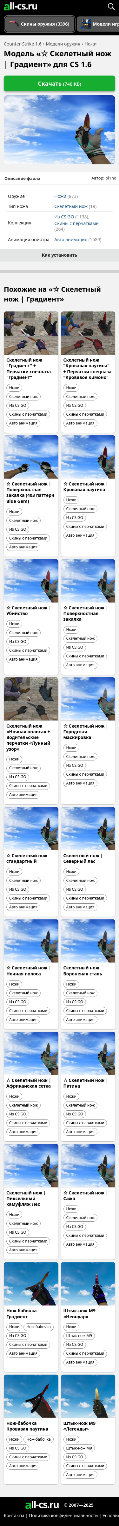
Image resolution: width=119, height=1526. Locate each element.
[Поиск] (111, 6)
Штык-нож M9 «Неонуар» (79, 1313)
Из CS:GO (71, 217)
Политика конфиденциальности (63, 1515)
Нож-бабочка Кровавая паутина (27, 1426)
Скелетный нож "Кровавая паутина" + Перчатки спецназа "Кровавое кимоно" (87, 368)
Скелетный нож (75, 206)
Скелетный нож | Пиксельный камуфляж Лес (26, 1198)
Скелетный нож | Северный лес (83, 858)
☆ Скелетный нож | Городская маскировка (85, 731)
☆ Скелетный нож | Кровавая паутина (85, 486)
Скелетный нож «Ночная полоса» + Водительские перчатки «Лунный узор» (28, 737)
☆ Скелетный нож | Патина (85, 1083)
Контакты (14, 1515)
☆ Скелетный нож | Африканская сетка (28, 1083)
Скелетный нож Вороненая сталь (82, 970)
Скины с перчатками (76, 226)
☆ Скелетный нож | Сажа (85, 1195)
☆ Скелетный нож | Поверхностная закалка (85, 613)
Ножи (66, 196)
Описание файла (22, 178)
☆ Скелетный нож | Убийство (28, 610)
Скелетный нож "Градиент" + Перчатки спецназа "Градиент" (28, 368)
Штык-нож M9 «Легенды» (79, 1426)
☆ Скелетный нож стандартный (27, 858)
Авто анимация (77, 239)
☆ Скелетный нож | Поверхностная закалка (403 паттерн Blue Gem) (30, 492)
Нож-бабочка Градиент (21, 1313)
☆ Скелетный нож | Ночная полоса (28, 970)
